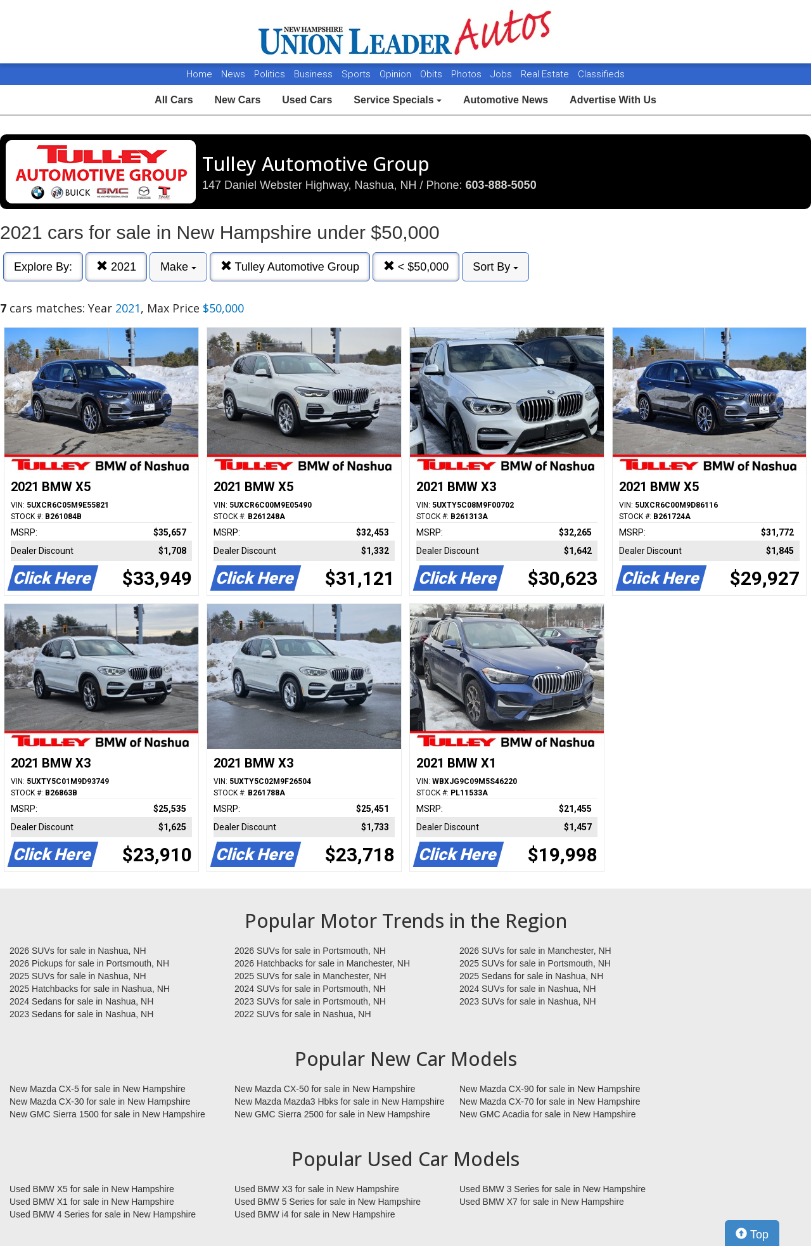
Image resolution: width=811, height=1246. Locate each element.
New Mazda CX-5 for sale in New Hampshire (98, 1089)
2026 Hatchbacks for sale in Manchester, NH (322, 963)
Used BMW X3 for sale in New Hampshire (316, 1189)
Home (199, 74)
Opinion (397, 74)
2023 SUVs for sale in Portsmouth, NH (310, 1001)
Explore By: (43, 266)
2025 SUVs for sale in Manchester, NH (310, 976)
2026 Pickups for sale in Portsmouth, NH (89, 963)
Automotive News (505, 99)
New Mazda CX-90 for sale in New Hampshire (550, 1089)
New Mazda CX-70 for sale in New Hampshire (550, 1101)
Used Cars (307, 99)
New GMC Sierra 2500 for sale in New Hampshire (332, 1114)
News (233, 74)
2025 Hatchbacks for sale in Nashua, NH (90, 989)
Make (178, 266)
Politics (269, 74)
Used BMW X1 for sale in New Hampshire (92, 1202)
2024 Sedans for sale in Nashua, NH (81, 1001)
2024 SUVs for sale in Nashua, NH (527, 989)
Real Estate (546, 74)
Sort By (495, 266)
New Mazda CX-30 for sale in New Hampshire (100, 1101)
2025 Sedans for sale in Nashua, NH (531, 976)
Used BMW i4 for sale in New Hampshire (314, 1214)
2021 (116, 266)
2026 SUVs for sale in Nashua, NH (78, 951)
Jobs (502, 74)
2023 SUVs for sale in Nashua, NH (527, 1001)
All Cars (174, 99)
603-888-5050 (501, 185)
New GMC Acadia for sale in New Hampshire (547, 1114)
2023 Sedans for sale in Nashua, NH (81, 1014)
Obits (432, 74)
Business (314, 74)
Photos (467, 74)
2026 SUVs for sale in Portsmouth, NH (310, 951)
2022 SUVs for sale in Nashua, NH (302, 1014)
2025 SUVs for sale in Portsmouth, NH (535, 963)
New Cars (237, 99)
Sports (357, 74)
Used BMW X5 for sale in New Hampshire (92, 1189)
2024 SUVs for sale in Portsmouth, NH (310, 989)
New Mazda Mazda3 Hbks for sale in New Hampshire (339, 1101)
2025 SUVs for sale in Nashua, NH (78, 976)
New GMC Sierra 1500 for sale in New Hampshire (107, 1114)
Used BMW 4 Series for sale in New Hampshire (103, 1214)
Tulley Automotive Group (289, 266)
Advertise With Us (613, 99)
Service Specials (398, 99)
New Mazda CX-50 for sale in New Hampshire (325, 1089)
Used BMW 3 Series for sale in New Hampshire (552, 1189)
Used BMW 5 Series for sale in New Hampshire (327, 1202)
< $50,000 (416, 266)
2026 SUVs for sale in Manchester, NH (535, 951)
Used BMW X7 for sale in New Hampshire (541, 1202)
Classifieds (601, 74)
